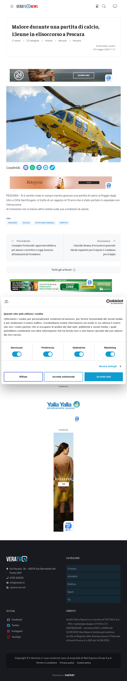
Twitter (12, 625)
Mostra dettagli (108, 366)
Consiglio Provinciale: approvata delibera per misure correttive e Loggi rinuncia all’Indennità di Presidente (34, 250)
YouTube (13, 637)
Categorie (33, 40)
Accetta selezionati (63, 376)
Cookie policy (84, 663)
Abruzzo (63, 40)
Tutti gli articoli (63, 269)
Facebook (14, 619)
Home (16, 40)
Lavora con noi (15, 587)
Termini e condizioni (46, 663)
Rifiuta (23, 376)
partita (64, 223)
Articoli (48, 40)
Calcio (26, 223)
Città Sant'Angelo (44, 223)
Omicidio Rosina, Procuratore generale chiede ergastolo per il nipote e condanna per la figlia (92, 250)
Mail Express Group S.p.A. (98, 658)
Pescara (77, 40)
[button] (104, 6)
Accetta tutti (104, 376)
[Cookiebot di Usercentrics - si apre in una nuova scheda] (108, 301)
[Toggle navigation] (12, 6)
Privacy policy (67, 663)
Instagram (14, 631)
